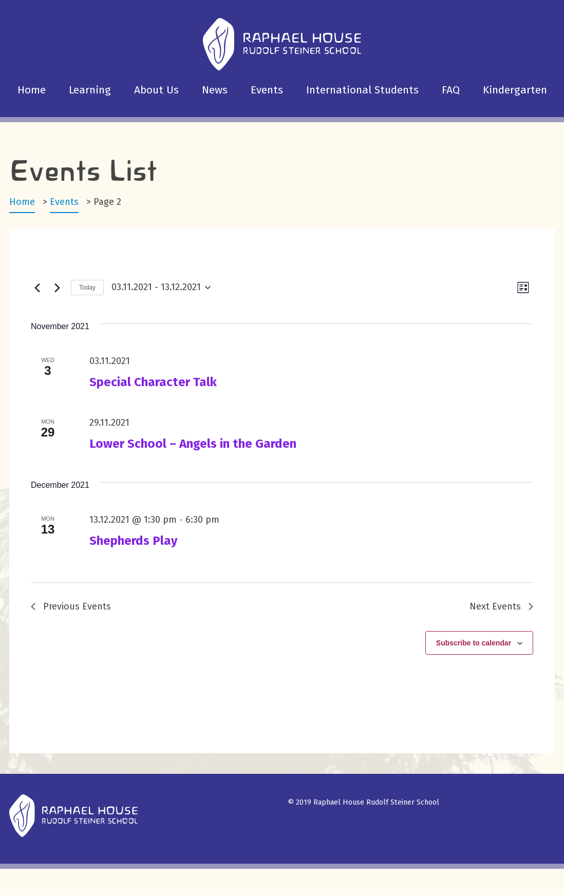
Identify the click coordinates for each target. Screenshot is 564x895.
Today (87, 287)
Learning (90, 90)
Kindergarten (515, 90)
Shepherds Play (133, 541)
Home (31, 90)
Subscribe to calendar (473, 643)
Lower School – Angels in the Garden (192, 443)
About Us (156, 90)
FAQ (451, 90)
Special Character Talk (153, 382)
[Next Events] (57, 287)
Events (267, 90)
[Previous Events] (37, 287)
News (215, 90)
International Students (362, 90)
